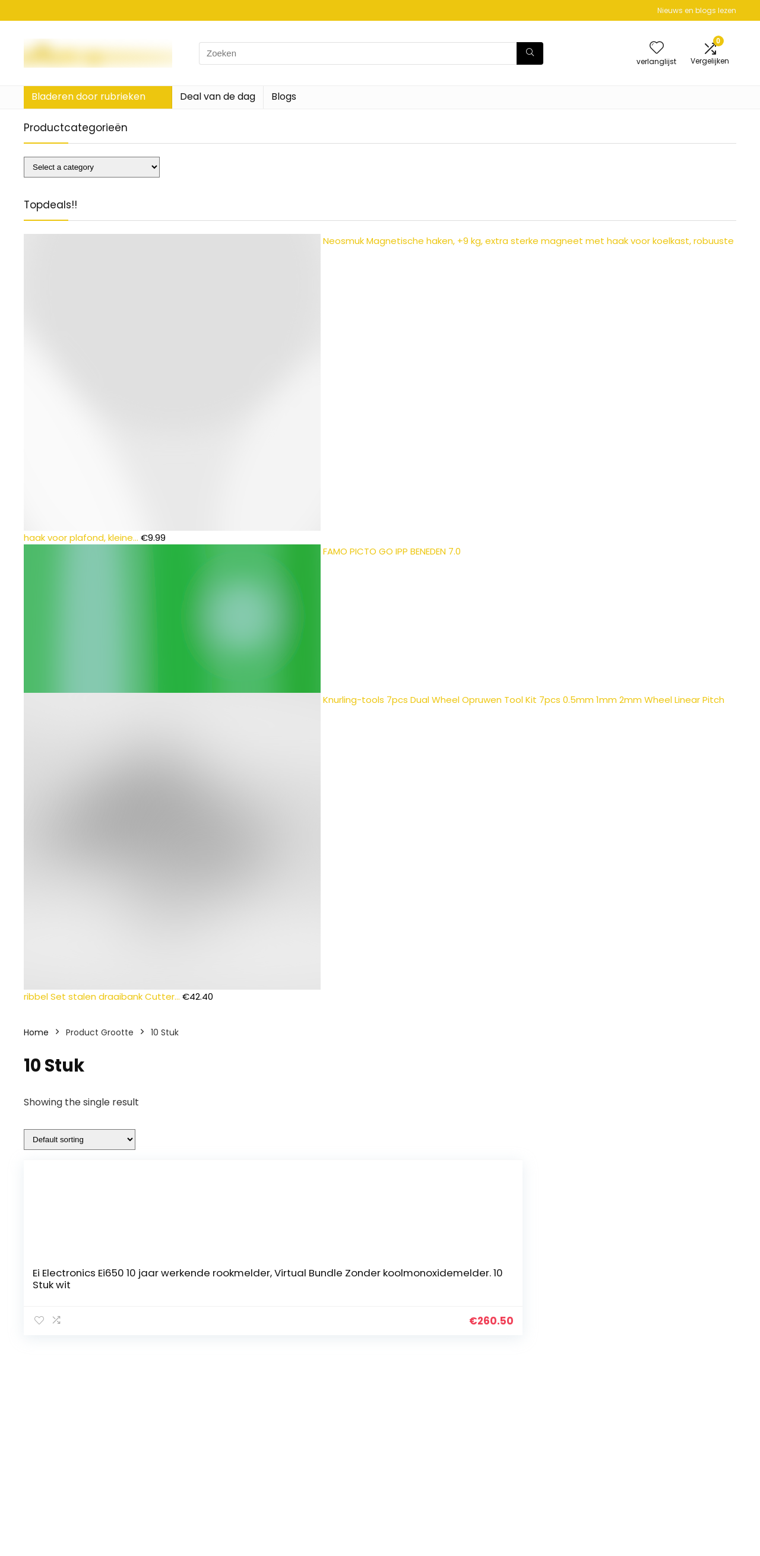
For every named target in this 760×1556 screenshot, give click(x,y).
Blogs (283, 96)
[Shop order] (79, 1139)
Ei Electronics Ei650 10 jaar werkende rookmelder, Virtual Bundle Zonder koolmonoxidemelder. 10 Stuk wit (268, 1279)
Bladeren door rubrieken (88, 96)
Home (36, 1032)
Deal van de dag (217, 96)
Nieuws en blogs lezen (696, 10)
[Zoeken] (530, 53)
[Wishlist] (657, 48)
